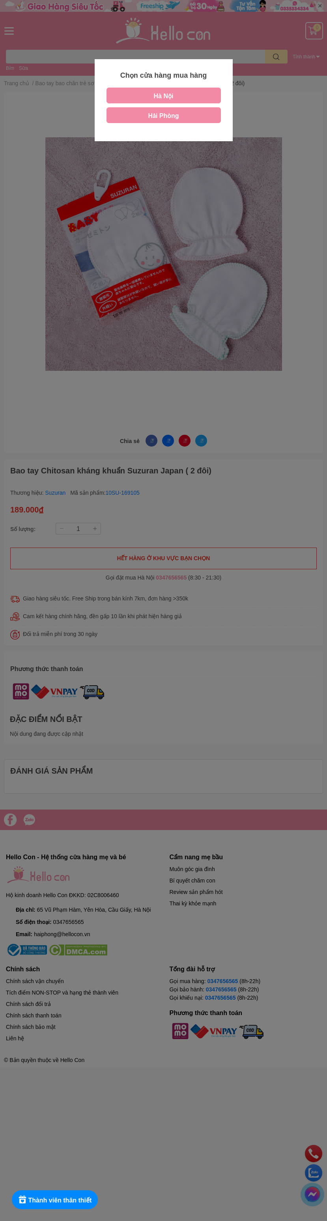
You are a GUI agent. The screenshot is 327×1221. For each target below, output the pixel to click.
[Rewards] (55, 1199)
